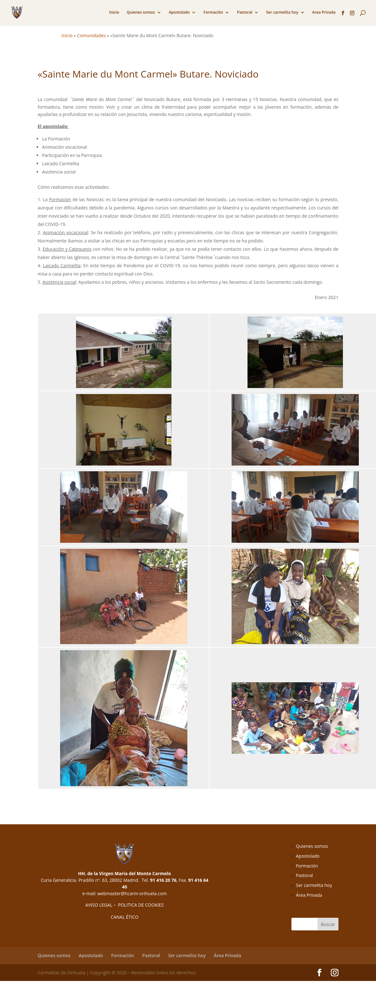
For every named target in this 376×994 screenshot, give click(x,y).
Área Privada (309, 895)
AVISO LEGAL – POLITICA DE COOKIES (124, 905)
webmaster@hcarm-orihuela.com (132, 893)
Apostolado (179, 12)
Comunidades (91, 35)
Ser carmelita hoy (282, 12)
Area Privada (324, 12)
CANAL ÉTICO (124, 917)
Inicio (114, 12)
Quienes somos (141, 12)
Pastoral (244, 12)
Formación (213, 12)
